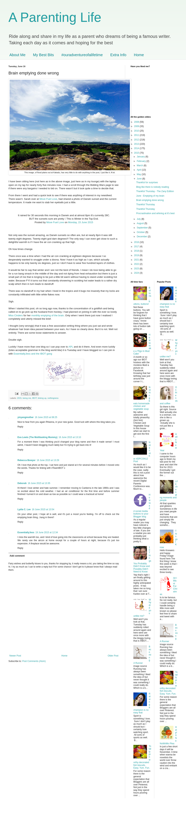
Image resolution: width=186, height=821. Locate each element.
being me (27, 398)
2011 (137, 135)
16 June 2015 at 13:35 (39, 483)
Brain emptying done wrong (150, 200)
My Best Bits (43, 55)
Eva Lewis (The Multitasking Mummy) (37, 437)
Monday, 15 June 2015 (80, 222)
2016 (137, 242)
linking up (42, 398)
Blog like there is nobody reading (152, 187)
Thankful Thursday (145, 204)
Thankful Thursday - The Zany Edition (155, 191)
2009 (137, 126)
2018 (137, 251)
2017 (137, 246)
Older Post (113, 655)
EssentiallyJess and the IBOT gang (33, 353)
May (139, 174)
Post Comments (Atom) (34, 661)
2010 (137, 130)
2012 (137, 139)
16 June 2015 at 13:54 (43, 509)
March (140, 165)
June (139, 178)
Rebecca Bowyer (26, 460)
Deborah (22, 483)
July (139, 219)
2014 (137, 148)
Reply (20, 426)
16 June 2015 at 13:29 (48, 460)
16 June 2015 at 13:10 (70, 437)
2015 (19, 398)
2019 (137, 255)
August (140, 223)
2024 (137, 273)
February (141, 161)
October (141, 232)
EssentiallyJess (25, 532)
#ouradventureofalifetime (82, 55)
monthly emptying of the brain (47, 315)
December (142, 236)
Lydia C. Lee (24, 509)
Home (139, 55)
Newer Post (15, 655)
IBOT (34, 398)
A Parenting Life (54, 17)
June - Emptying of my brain (150, 196)
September (142, 227)
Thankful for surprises (147, 182)
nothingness (53, 398)
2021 (137, 259)
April (139, 169)
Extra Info (118, 55)
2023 (137, 268)
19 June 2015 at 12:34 (46, 532)
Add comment (17, 555)
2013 (137, 144)
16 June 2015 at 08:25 (46, 417)
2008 (137, 122)
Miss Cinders (15, 315)
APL (71, 346)
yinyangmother (25, 417)
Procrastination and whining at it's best (155, 213)
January (141, 156)
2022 (137, 264)
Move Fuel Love (48, 199)
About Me (17, 55)
